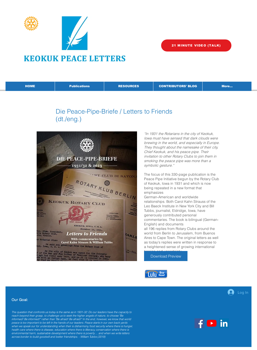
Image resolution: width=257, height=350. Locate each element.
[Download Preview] (165, 256)
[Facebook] (199, 323)
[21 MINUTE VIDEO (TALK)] (196, 45)
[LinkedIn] (224, 323)
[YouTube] (212, 323)
